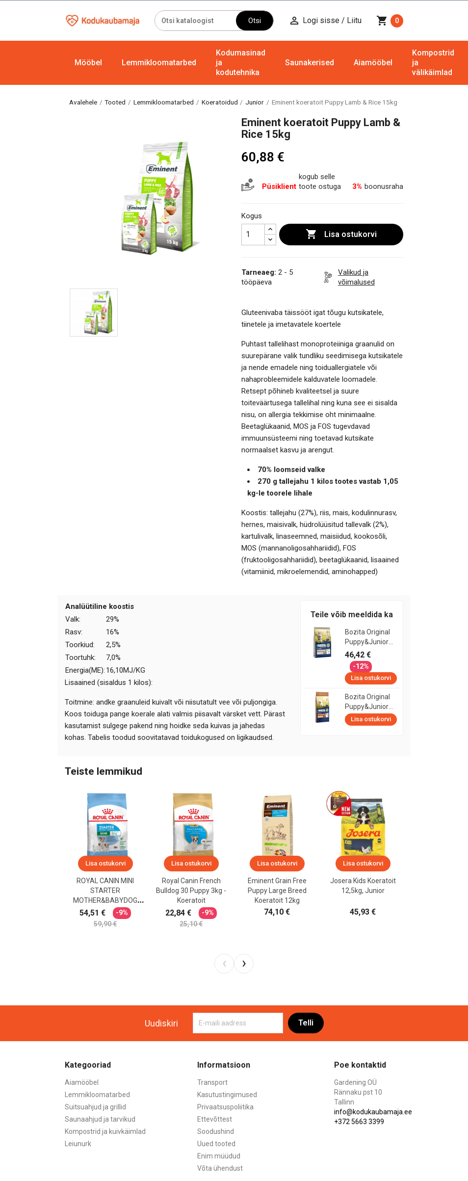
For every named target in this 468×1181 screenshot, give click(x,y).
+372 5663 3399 (359, 1122)
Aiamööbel (373, 62)
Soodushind (215, 1131)
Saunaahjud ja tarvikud (100, 1119)
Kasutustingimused (227, 1095)
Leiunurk (78, 1144)
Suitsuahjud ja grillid (95, 1107)
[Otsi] (195, 20)
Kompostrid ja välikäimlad (433, 62)
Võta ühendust (220, 1168)
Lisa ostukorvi (341, 234)
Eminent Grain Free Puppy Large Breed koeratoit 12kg (277, 890)
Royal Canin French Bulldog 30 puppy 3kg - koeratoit (191, 890)
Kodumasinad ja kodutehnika (240, 62)
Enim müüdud (218, 1156)
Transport (212, 1082)
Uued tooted (216, 1144)
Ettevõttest (214, 1119)
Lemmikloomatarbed (159, 62)
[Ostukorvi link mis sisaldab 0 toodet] (389, 20)
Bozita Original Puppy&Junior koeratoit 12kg (367, 702)
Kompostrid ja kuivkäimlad (105, 1131)
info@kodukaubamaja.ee (373, 1112)
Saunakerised (309, 62)
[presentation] (224, 963)
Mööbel (88, 62)
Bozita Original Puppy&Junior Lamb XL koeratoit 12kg (367, 637)
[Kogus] (253, 234)
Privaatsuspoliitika (225, 1107)
